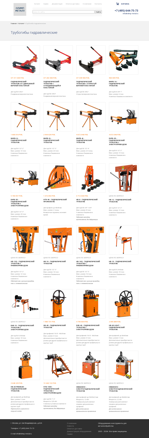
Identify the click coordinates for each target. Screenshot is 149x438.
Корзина (125, 4)
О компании (87, 4)
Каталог (37, 4)
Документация (57, 4)
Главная (14, 23)
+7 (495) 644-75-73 (126, 10)
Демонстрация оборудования (79, 431)
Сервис (45, 4)
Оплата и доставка (72, 4)
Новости (70, 426)
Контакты (98, 4)
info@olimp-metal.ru (130, 13)
